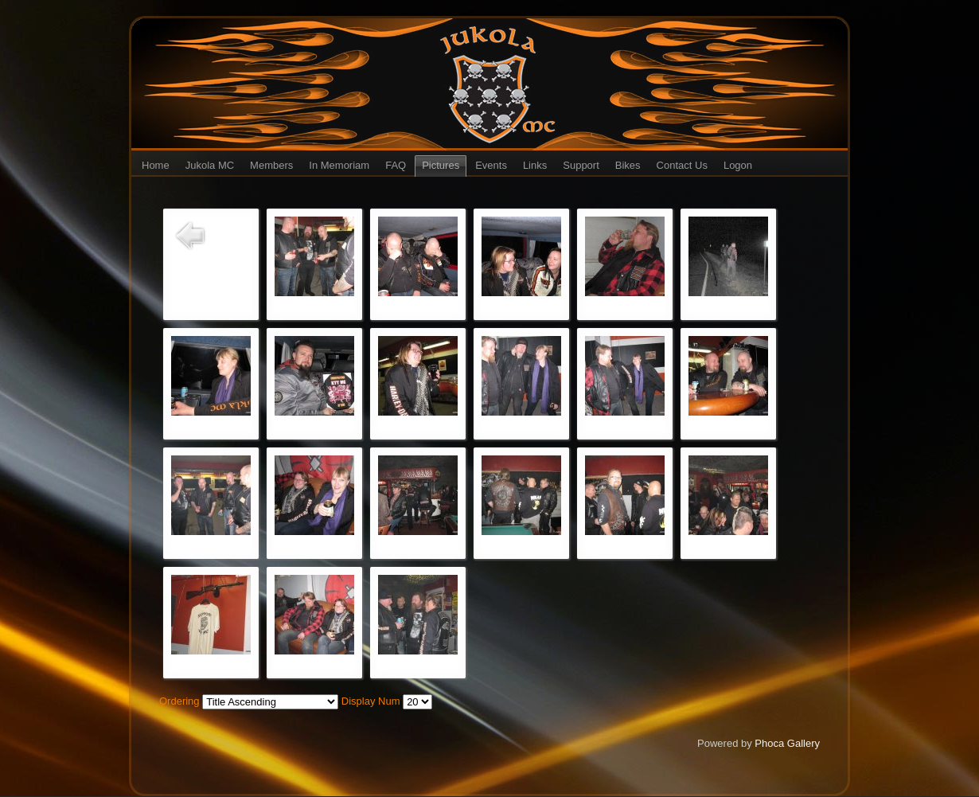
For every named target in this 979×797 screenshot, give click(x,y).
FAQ (395, 165)
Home (156, 165)
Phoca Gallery (787, 743)
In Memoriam (339, 165)
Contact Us (682, 165)
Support (581, 165)
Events (491, 165)
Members (271, 165)
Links (535, 165)
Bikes (628, 165)
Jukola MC (209, 165)
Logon (738, 165)
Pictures (440, 165)
